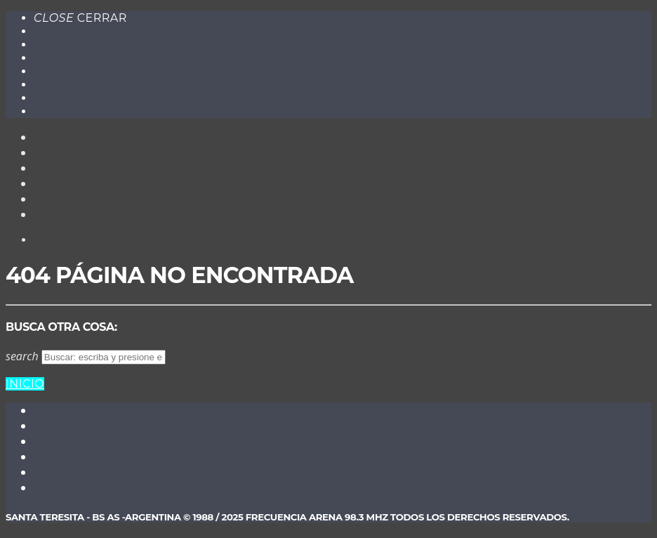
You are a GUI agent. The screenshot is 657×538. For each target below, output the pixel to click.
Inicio (25, 384)
